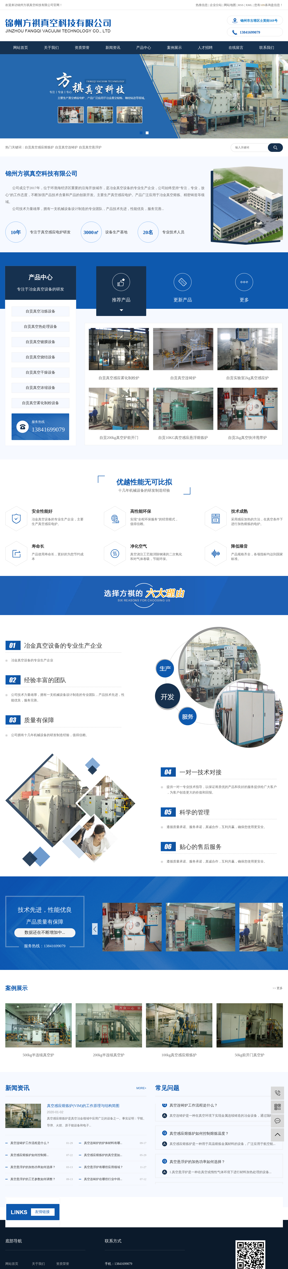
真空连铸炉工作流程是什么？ (30, 1143)
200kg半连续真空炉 (108, 1055)
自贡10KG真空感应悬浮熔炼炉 (183, 438)
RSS (240, 5)
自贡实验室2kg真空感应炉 (247, 378)
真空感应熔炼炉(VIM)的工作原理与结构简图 (83, 1106)
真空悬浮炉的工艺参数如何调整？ (33, 1179)
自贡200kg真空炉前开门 (118, 438)
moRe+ (141, 1088)
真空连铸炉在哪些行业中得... (103, 1179)
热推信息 (202, 5)
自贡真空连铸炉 (66, 147)
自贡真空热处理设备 (40, 326)
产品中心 (143, 48)
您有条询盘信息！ (268, 5)
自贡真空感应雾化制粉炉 (119, 378)
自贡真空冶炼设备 (40, 311)
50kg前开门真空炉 (249, 1055)
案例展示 (174, 48)
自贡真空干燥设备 (40, 372)
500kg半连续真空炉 (38, 1055)
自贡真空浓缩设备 (40, 388)
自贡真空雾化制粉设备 (40, 403)
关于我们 (51, 48)
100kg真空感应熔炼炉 (179, 1055)
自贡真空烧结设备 (40, 357)
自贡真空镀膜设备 (40, 342)
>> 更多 (278, 988)
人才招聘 (205, 48)
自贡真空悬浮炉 (90, 147)
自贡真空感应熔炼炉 (39, 147)
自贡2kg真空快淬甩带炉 (247, 438)
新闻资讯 (112, 48)
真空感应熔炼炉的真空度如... (103, 1155)
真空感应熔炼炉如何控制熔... (29, 1155)
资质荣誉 (82, 48)
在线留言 (236, 48)
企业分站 (216, 5)
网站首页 (20, 48)
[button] (141, 132)
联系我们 (266, 48)
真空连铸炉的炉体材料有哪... (103, 1143)
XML (248, 5)
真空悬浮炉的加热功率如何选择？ (33, 1167)
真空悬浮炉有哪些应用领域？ (103, 1167)
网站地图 (230, 5)
